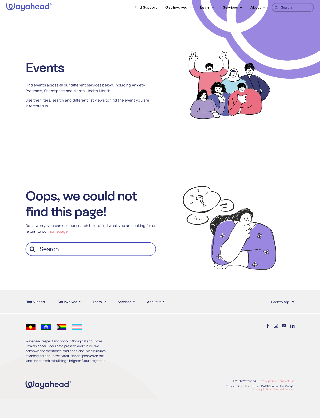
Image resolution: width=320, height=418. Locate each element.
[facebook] (268, 326)
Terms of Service (283, 389)
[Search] (276, 7)
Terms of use (286, 381)
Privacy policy (267, 381)
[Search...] (293, 7)
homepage (58, 231)
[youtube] (284, 326)
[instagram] (276, 326)
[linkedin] (292, 326)
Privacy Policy (262, 389)
